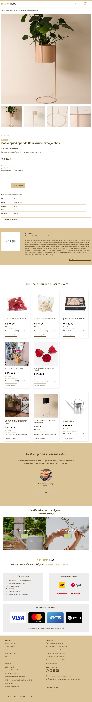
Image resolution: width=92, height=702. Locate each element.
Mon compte (9, 684)
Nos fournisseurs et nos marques (56, 646)
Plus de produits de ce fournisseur (80, 260)
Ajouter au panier (18, 185)
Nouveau (8, 663)
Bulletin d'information (12, 687)
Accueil (3, 10)
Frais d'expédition (9, 168)
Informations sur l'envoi (12, 673)
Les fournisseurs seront (53, 650)
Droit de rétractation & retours (15, 677)
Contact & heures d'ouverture (14, 670)
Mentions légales (51, 663)
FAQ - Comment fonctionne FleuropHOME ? (19, 680)
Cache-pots (9, 10)
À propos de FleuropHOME (54, 643)
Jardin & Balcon (10, 646)
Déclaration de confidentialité (55, 657)
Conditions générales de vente (55, 653)
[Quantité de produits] (5, 185)
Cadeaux (8, 660)
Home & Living (10, 643)
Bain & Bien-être (10, 653)
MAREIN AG (5, 136)
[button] (37, 492)
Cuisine (7, 650)
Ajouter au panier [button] (11, 335)
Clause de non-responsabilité (55, 660)
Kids (6, 657)
